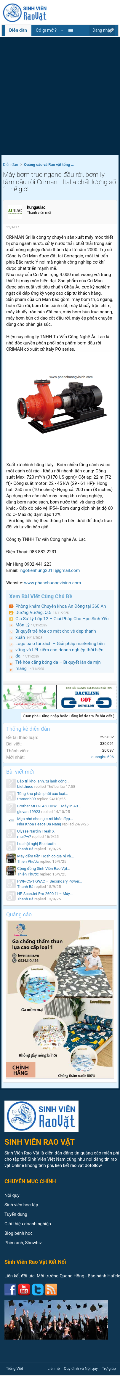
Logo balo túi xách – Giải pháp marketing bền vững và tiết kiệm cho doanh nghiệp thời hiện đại (60, 650)
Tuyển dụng (15, 1214)
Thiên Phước (28, 861)
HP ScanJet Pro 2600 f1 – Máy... (45, 893)
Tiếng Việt (14, 1368)
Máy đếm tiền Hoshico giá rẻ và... (45, 856)
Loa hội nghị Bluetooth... (38, 843)
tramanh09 (26, 799)
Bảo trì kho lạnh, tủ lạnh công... (43, 781)
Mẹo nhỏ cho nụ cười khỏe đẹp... (45, 819)
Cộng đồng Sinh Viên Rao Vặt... (43, 868)
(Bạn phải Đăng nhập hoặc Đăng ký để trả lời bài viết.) (68, 716)
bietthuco (25, 786)
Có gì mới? (46, 30)
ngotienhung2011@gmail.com (50, 570)
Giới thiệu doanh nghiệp (27, 1223)
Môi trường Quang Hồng (60, 1276)
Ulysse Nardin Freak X (36, 831)
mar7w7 (24, 836)
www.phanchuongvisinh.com (52, 583)
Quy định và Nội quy (81, 1368)
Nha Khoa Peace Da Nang (39, 824)
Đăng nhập (102, 30)
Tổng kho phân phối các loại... (42, 793)
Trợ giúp (109, 1368)
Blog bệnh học (18, 1233)
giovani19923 (28, 811)
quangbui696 (102, 757)
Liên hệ (53, 1368)
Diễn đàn (18, 30)
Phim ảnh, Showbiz (23, 1242)
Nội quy (12, 1195)
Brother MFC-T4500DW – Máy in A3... (49, 806)
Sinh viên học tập (21, 1204)
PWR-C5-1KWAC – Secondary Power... (49, 881)
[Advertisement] (55, 96)
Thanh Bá (25, 849)
